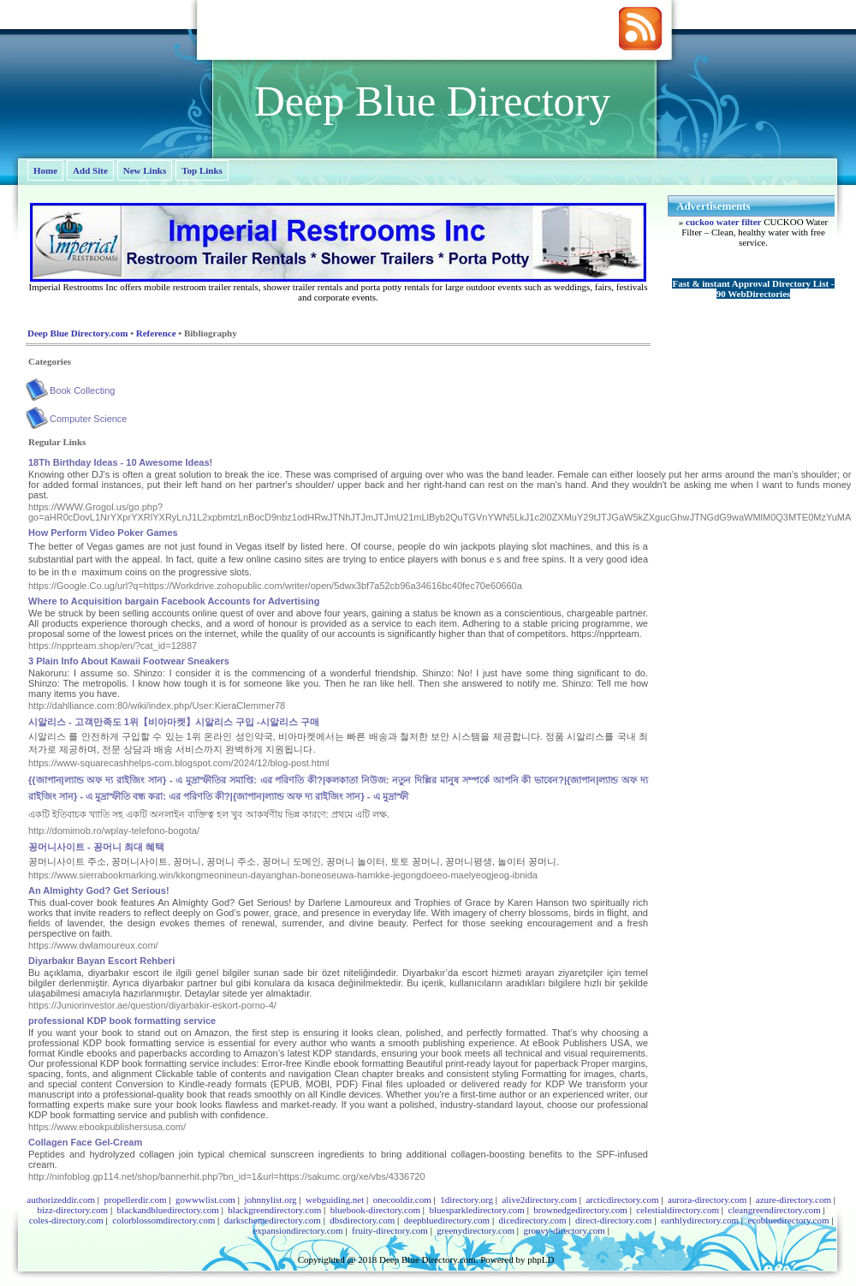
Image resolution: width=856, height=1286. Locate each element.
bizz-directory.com (72, 1210)
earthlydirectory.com (700, 1220)
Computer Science (89, 419)
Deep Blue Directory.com (77, 333)
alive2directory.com (539, 1199)
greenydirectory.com (475, 1230)
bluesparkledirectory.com (476, 1210)
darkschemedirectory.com (272, 1220)
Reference (156, 333)
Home (45, 170)
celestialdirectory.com (677, 1210)
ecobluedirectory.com (788, 1220)
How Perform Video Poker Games (103, 532)
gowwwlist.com (205, 1199)
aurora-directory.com (707, 1199)
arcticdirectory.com (622, 1199)
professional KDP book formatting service (122, 1020)
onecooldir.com (402, 1199)
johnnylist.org (270, 1199)
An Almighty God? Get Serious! (98, 890)
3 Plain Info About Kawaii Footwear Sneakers (128, 661)
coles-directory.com (66, 1220)
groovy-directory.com (564, 1230)
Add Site (90, 170)
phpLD (540, 1259)
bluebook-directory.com (375, 1210)
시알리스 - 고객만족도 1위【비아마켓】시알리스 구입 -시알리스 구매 (173, 722)
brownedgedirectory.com (580, 1210)
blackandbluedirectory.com (168, 1210)
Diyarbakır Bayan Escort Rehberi (101, 961)
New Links (144, 170)
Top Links (202, 170)
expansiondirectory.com (297, 1230)
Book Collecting (82, 390)
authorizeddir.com (61, 1199)
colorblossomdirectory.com (163, 1220)
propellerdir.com (135, 1199)
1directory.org (466, 1199)
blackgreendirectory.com (274, 1210)
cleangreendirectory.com (774, 1210)
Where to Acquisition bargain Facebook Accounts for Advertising (173, 601)
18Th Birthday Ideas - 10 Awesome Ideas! (120, 462)
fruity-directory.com (390, 1230)
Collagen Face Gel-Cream (85, 1142)
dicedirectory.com (533, 1220)
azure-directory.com (793, 1199)
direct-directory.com (613, 1220)
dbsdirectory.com (362, 1220)
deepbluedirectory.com (447, 1220)
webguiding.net (335, 1199)
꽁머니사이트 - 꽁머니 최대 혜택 (96, 847)
